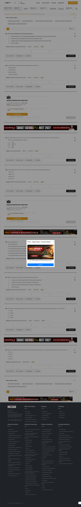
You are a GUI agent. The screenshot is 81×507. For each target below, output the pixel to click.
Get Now (40, 264)
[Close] (53, 241)
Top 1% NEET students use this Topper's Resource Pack (40, 260)
